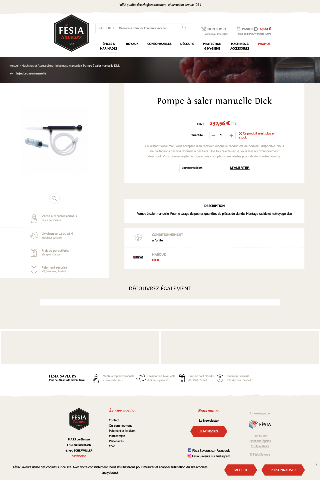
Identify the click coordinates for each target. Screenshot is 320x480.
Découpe (187, 44)
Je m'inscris (209, 431)
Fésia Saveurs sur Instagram (209, 456)
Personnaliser (283, 470)
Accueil (14, 65)
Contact (114, 420)
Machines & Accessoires (239, 46)
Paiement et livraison (122, 431)
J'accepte (241, 470)
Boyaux (132, 44)
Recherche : (107, 28)
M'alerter (240, 167)
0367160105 (231, 5)
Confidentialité (260, 446)
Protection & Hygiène (212, 46)
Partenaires (116, 441)
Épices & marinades (108, 46)
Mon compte (117, 436)
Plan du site (260, 436)
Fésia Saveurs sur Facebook (209, 451)
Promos (264, 44)
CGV (112, 446)
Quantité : (197, 135)
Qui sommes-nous (120, 425)
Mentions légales (260, 441)
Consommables (159, 44)
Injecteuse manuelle (28, 73)
